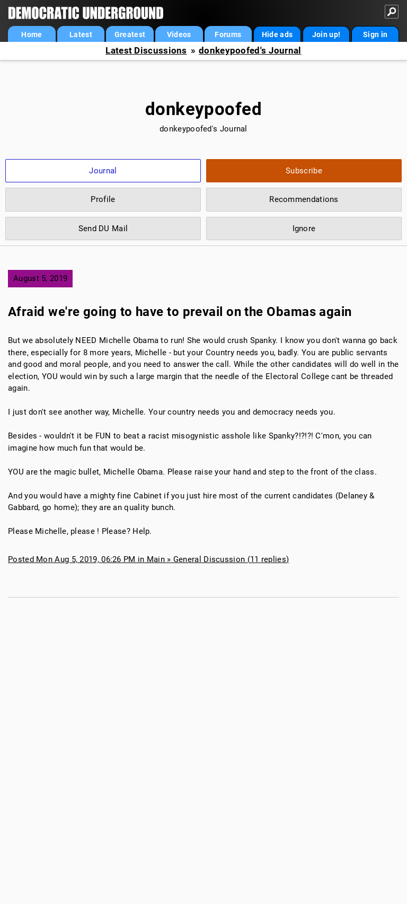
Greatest (129, 34)
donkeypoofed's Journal (250, 51)
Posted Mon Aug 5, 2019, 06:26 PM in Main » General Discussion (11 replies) (148, 559)
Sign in (375, 34)
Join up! (326, 34)
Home (31, 34)
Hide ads (277, 34)
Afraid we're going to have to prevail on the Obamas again (180, 311)
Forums (228, 34)
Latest (80, 34)
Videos (179, 34)
